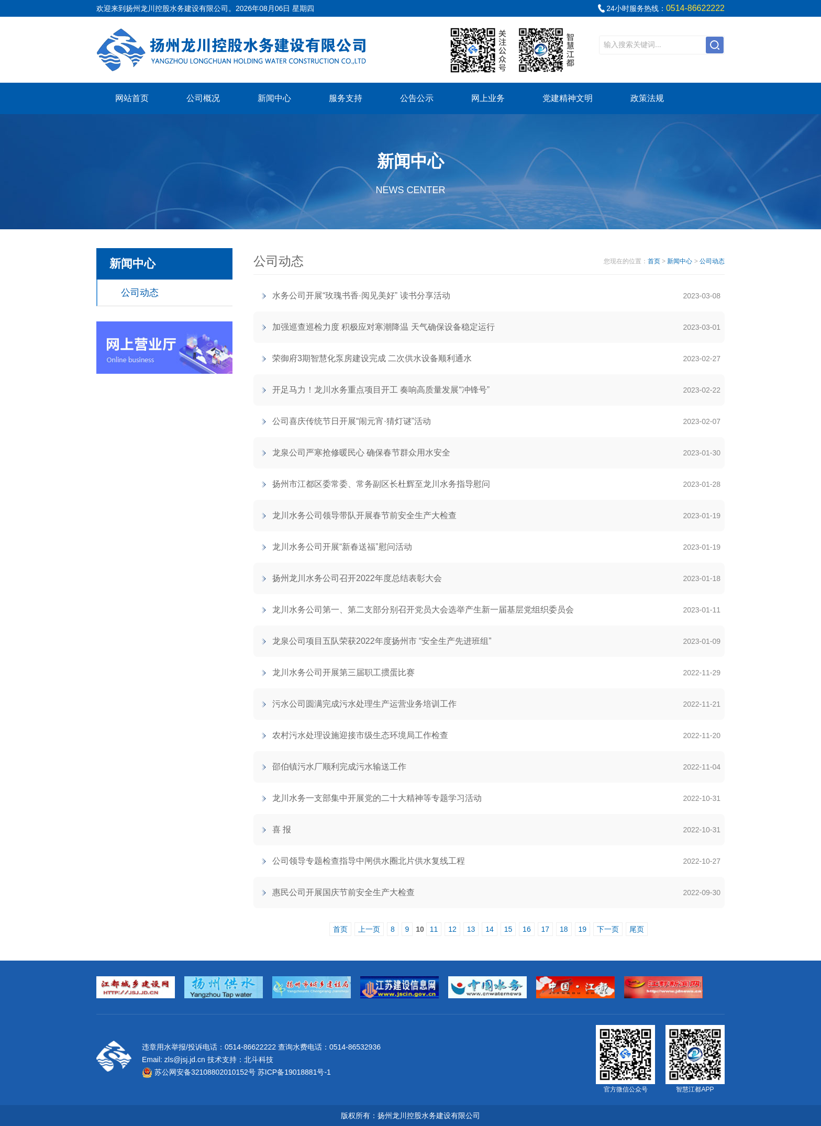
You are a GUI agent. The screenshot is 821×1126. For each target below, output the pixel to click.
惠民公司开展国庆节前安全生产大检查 (343, 892)
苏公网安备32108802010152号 (199, 1072)
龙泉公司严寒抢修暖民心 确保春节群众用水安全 (361, 452)
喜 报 (281, 829)
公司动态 (140, 292)
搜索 (715, 45)
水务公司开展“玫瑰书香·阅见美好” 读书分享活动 (361, 295)
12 (452, 929)
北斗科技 (258, 1059)
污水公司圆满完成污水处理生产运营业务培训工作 (364, 703)
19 (583, 929)
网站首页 (132, 98)
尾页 (636, 929)
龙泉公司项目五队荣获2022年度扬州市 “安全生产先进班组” (382, 641)
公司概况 (203, 98)
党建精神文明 (567, 98)
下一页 (608, 929)
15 (508, 929)
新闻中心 (274, 98)
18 (564, 929)
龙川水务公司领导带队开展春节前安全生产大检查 (364, 515)
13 (471, 929)
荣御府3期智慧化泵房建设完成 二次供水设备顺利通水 (372, 358)
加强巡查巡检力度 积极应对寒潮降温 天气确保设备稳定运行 (383, 326)
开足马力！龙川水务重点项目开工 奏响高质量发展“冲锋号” (381, 389)
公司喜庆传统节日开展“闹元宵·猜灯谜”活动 (351, 421)
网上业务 (488, 98)
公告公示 (417, 98)
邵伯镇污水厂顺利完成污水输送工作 (339, 766)
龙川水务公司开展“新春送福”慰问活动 (342, 546)
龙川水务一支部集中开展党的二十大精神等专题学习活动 (377, 798)
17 (545, 929)
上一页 (369, 929)
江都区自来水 (232, 49)
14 (489, 929)
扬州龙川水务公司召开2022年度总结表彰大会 (357, 578)
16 (527, 929)
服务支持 (345, 98)
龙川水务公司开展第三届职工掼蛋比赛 (343, 672)
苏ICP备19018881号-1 (294, 1072)
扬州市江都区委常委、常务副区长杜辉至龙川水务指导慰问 (381, 484)
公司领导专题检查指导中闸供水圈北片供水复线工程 (368, 860)
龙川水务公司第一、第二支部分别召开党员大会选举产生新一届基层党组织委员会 (423, 609)
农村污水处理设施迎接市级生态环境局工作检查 (360, 735)
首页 (654, 261)
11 (434, 929)
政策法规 (647, 98)
